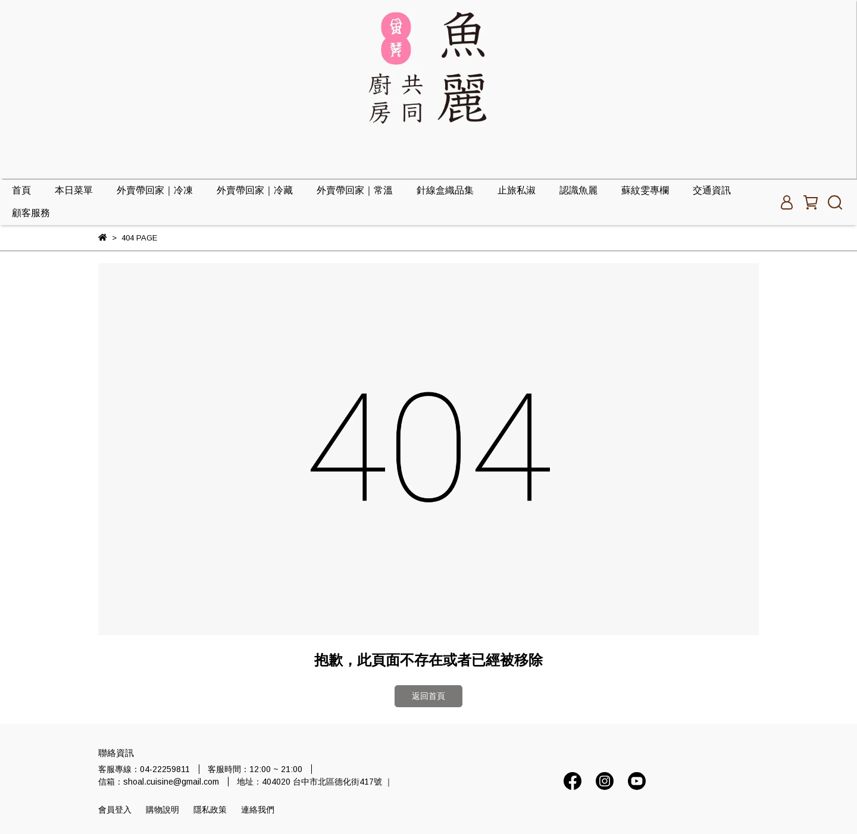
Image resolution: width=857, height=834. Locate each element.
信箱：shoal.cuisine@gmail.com (158, 781)
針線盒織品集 (445, 190)
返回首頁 (428, 696)
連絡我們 (257, 809)
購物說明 (162, 809)
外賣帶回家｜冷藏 (255, 190)
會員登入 (115, 809)
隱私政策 (210, 809)
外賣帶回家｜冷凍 (155, 190)
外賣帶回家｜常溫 (355, 190)
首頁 (21, 190)
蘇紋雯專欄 (645, 190)
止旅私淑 (517, 190)
